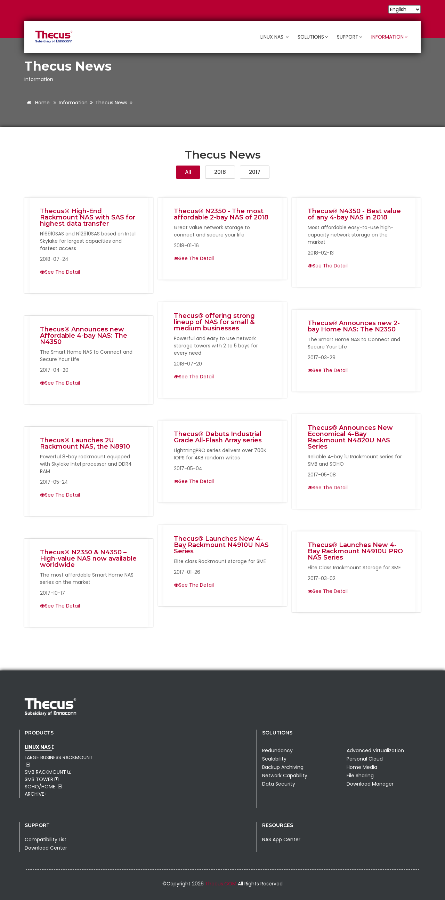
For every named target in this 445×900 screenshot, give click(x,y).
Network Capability (284, 775)
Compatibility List (45, 839)
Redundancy (277, 750)
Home (37, 102)
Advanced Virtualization (375, 750)
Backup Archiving (283, 767)
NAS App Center (281, 839)
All (188, 172)
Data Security (278, 783)
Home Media (362, 767)
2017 (254, 172)
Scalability (274, 758)
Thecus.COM (221, 883)
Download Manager (370, 783)
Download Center (46, 847)
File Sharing (360, 775)
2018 (220, 172)
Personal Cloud (365, 758)
